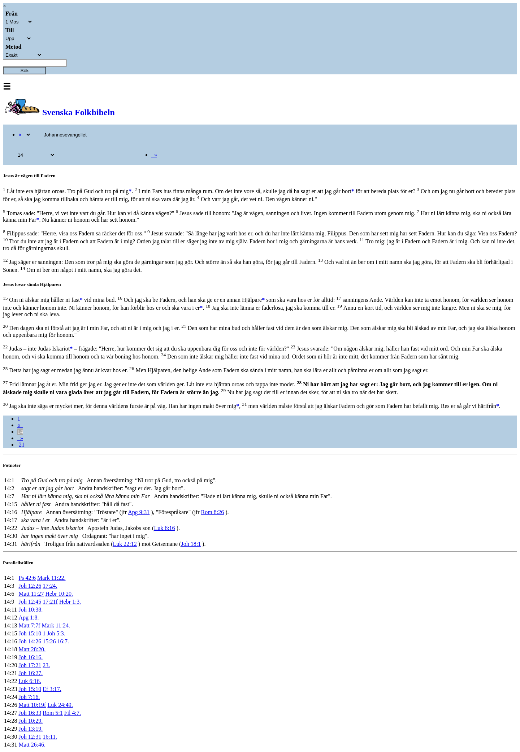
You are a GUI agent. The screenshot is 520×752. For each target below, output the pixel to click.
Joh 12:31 (29, 737)
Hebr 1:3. (70, 602)
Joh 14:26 (29, 641)
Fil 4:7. (72, 713)
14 (20, 432)
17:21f (50, 602)
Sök (25, 70)
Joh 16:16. (30, 657)
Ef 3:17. (52, 689)
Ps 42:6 (27, 578)
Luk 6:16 (164, 528)
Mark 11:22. (51, 578)
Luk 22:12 (125, 544)
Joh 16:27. (30, 673)
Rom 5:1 (53, 713)
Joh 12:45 (29, 602)
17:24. (50, 586)
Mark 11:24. (56, 625)
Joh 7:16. (29, 697)
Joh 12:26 (29, 586)
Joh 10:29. (30, 721)
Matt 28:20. (32, 649)
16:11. (50, 737)
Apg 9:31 (139, 512)
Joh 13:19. (30, 729)
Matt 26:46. (32, 745)
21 (21, 445)
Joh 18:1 (191, 544)
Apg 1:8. (28, 617)
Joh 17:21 (29, 665)
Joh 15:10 (29, 633)
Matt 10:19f (32, 705)
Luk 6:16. (29, 681)
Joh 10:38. (30, 610)
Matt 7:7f (29, 625)
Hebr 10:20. (59, 594)
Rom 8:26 (212, 512)
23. (46, 665)
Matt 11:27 (31, 594)
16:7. (63, 641)
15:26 (49, 641)
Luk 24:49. (60, 705)
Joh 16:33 (29, 713)
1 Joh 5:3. (54, 633)
